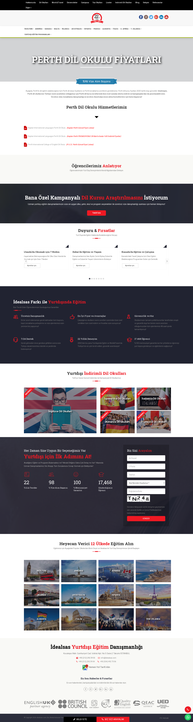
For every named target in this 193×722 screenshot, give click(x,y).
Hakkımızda (31, 3)
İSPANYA (88, 29)
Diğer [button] (28, 8)
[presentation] (26, 261)
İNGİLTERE (29, 29)
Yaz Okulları (97, 3)
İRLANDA (66, 29)
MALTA (57, 29)
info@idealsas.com (108, 658)
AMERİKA (39, 29)
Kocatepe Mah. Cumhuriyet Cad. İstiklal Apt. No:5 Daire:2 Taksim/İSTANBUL (96, 653)
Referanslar (158, 3)
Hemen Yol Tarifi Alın (99, 667)
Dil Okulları (43, 3)
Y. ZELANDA (136, 29)
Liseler (109, 3)
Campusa (85, 3)
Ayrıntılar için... (35, 265)
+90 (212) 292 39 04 (87, 662)
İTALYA (116, 29)
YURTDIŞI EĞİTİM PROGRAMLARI (37, 34)
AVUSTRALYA (77, 29)
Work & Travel (57, 3)
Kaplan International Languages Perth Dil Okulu (60, 128)
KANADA (49, 29)
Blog (137, 3)
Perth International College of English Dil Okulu (60, 144)
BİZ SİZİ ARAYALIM (113, 719)
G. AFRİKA (125, 29)
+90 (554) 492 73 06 (108, 662)
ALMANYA (107, 29)
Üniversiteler (72, 3)
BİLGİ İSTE (80, 719)
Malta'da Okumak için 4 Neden (43, 251)
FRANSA (97, 29)
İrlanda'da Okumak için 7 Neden (93, 251)
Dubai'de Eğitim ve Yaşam (138, 251)
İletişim (146, 3)
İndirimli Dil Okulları (123, 3)
